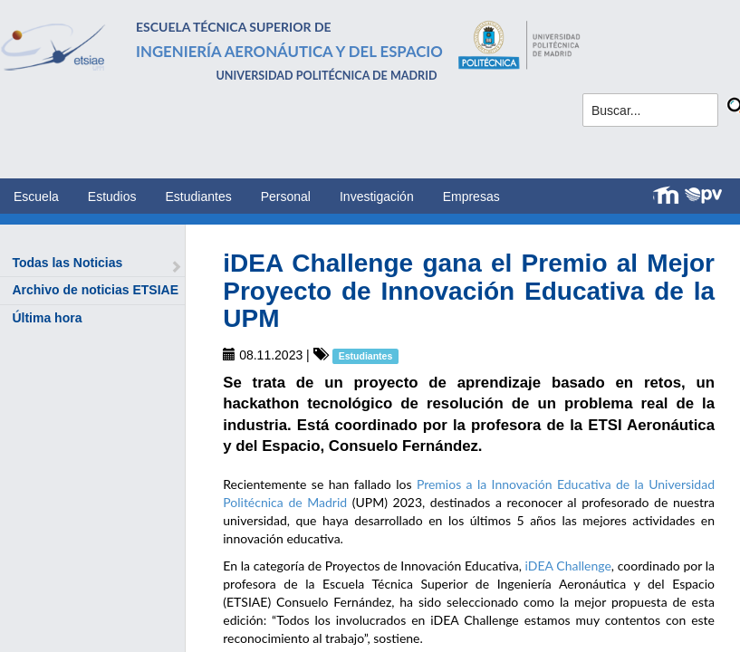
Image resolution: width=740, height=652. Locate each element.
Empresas (471, 196)
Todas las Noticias (67, 262)
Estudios (112, 196)
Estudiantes (199, 196)
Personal (286, 196)
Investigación (377, 196)
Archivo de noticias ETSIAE (95, 290)
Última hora (47, 318)
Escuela (36, 196)
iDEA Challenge (568, 565)
